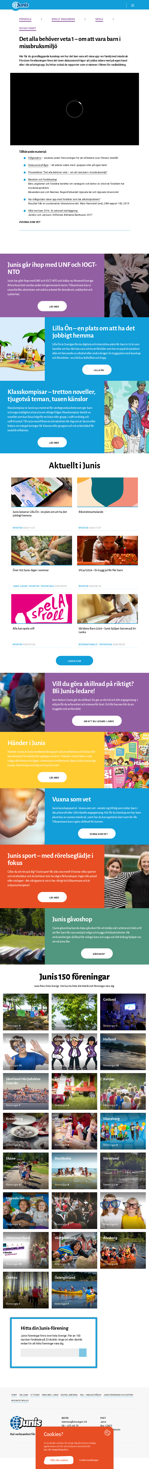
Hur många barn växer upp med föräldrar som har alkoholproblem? (64, 199)
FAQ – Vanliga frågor (90, 1395)
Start (14, 1395)
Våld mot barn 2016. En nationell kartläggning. (53, 210)
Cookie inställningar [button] (89, 1460)
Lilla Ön (97, 370)
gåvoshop (97, 954)
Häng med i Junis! (50, 1395)
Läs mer (52, 307)
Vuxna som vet (97, 834)
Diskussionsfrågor (38, 165)
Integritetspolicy (20, 1401)
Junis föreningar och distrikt (118, 1395)
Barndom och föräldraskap (42, 179)
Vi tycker (35, 1395)
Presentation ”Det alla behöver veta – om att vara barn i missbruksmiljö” (68, 172)
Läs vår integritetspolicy (56, 1449)
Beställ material (69, 1395)
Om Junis (23, 1395)
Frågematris (34, 158)
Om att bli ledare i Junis (97, 721)
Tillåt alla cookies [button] (59, 1460)
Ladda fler (74, 661)
